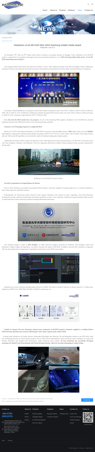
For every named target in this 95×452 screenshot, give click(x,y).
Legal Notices (89, 448)
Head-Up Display (37, 413)
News (80, 10)
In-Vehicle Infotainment (39, 420)
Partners (27, 420)
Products (62, 10)
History (27, 416)
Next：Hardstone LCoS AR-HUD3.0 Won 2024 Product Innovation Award (22, 401)
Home (45, 10)
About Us (53, 10)
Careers (72, 423)
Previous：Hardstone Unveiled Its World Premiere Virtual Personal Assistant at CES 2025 (27, 398)
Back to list (87, 400)
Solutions (71, 10)
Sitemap (81, 448)
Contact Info (73, 413)
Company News (7, 37)
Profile (26, 413)
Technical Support (75, 420)
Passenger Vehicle (52, 413)
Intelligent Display (37, 416)
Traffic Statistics (72, 448)
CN (92, 4)
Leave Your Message (75, 416)
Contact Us (89, 10)
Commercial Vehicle (52, 416)
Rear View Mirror (37, 423)
